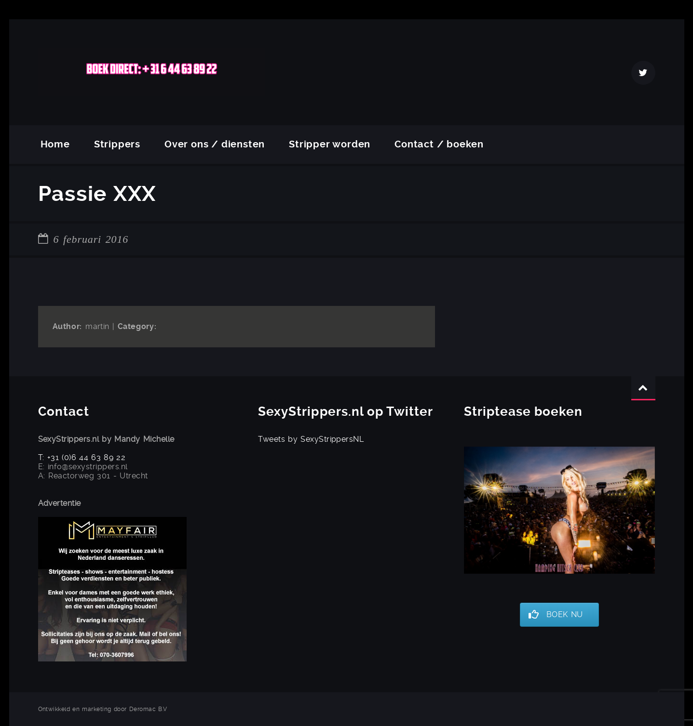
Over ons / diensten (214, 144)
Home (55, 144)
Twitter (643, 73)
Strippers (117, 144)
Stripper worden (329, 144)
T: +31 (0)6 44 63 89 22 (82, 457)
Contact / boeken (439, 144)
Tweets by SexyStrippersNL (311, 439)
